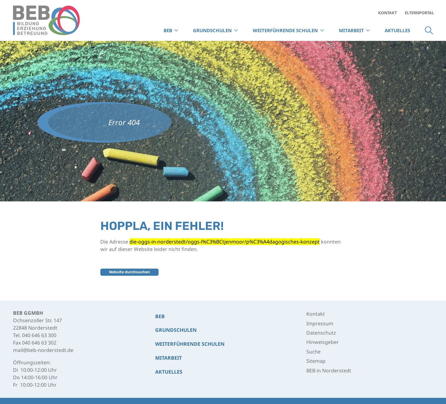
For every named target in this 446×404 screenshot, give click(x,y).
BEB (160, 316)
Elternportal (419, 12)
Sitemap (316, 361)
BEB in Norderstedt (328, 370)
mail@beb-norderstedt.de (43, 350)
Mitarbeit (351, 30)
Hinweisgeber (322, 342)
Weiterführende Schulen (190, 343)
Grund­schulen (176, 330)
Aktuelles (397, 30)
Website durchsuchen (129, 272)
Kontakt (387, 12)
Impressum (319, 323)
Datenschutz (321, 332)
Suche (429, 30)
